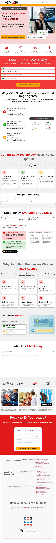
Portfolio (37, 2)
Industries (46, 2)
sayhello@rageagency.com (36, 507)
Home (23, 2)
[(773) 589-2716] (11, 508)
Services (32, 2)
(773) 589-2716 (17, 507)
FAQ (42, 2)
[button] (1, 355)
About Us (27, 2)
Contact (51, 2)
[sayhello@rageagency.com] (25, 508)
